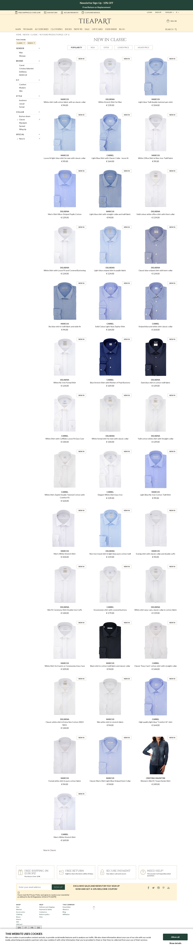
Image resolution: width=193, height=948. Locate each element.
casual (21, 104)
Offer (106, 47)
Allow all (175, 937)
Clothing (57, 29)
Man (18, 29)
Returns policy (44, 914)
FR (32, 927)
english (169, 12)
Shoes (68, 29)
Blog (122, 29)
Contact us (43, 912)
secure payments (69, 12)
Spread (22, 126)
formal (21, 107)
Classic (34, 35)
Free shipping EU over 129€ (27, 12)
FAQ (40, 917)
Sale (87, 29)
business (23, 100)
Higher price (143, 47)
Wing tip (22, 129)
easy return (50, 12)
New (93, 47)
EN (19, 927)
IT (26, 927)
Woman (27, 29)
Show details (175, 943)
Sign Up (158, 12)
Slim (21, 91)
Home (18, 35)
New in (78, 29)
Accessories (41, 29)
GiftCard (97, 29)
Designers (111, 29)
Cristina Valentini (26, 68)
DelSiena (23, 72)
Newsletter (67, 907)
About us (66, 909)
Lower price (123, 47)
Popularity (76, 47)
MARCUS (23, 75)
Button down (24, 116)
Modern (22, 88)
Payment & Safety (45, 909)
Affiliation (66, 914)
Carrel (21, 65)
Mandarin (23, 123)
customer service (90, 12)
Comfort (22, 84)
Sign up (58, 887)
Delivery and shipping (46, 907)
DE (38, 927)
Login (149, 12)
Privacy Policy (34, 895)
